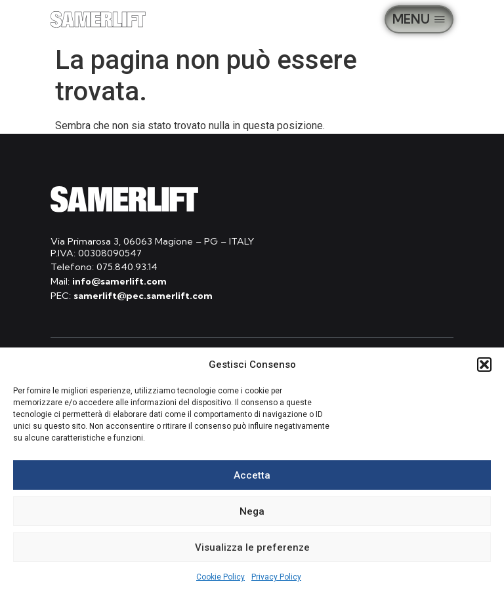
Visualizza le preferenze (252, 547)
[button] (484, 364)
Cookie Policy (220, 577)
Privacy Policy (276, 577)
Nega (252, 511)
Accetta (252, 475)
